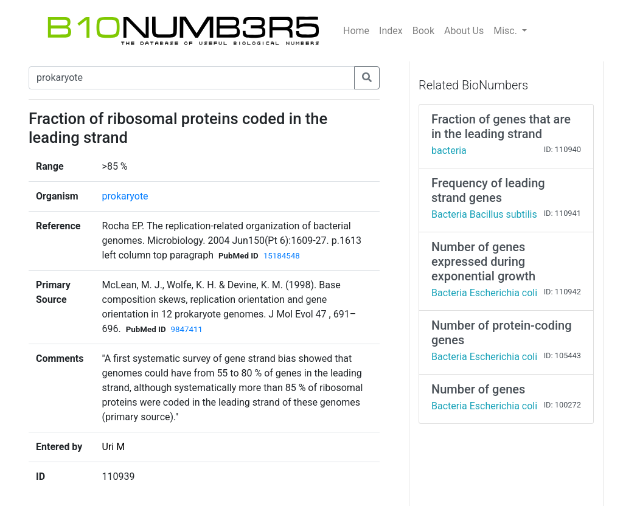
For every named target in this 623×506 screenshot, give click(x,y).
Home (356, 30)
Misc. (506, 30)
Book (423, 30)
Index (391, 30)
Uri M (113, 446)
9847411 (187, 329)
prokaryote (125, 196)
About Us (464, 30)
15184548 (281, 255)
